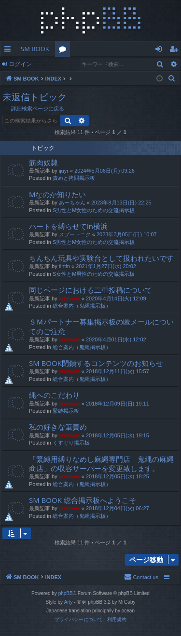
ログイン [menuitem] (161, 50)
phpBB (65, 593)
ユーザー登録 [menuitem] (176, 50)
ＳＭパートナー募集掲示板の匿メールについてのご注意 (101, 326)
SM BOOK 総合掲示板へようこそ (82, 500)
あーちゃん (72, 202)
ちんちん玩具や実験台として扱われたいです (101, 258)
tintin (64, 266)
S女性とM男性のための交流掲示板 (94, 274)
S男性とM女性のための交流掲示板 (94, 210)
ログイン (20, 64)
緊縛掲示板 (66, 411)
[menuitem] (171, 78)
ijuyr (64, 171)
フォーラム (64, 50)
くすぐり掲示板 (71, 443)
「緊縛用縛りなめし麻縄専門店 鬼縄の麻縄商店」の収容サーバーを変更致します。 (101, 463)
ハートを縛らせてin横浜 (68, 226)
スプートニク (75, 234)
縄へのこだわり (54, 395)
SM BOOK (35, 48)
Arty (68, 602)
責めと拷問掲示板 (74, 178)
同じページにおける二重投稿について (90, 290)
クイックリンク (9, 50)
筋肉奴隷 (43, 162)
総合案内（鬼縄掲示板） (82, 306)
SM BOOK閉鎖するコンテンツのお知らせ (96, 363)
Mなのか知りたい (57, 194)
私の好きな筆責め (58, 427)
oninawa (69, 298)
